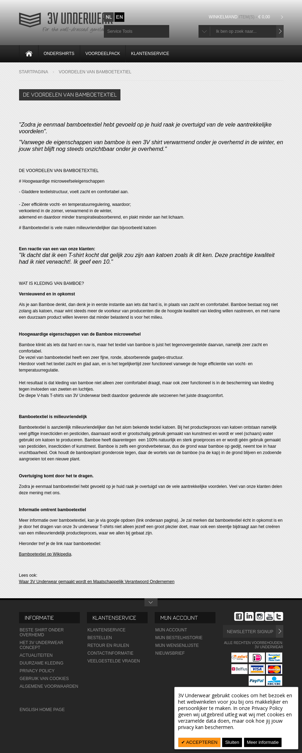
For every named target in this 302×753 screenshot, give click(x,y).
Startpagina (33, 71)
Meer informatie (263, 742)
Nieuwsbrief (170, 653)
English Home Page (42, 709)
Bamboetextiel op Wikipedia (45, 554)
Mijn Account (171, 630)
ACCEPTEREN (201, 742)
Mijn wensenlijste (177, 645)
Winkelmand (240, 16)
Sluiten (232, 742)
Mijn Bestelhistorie (179, 637)
